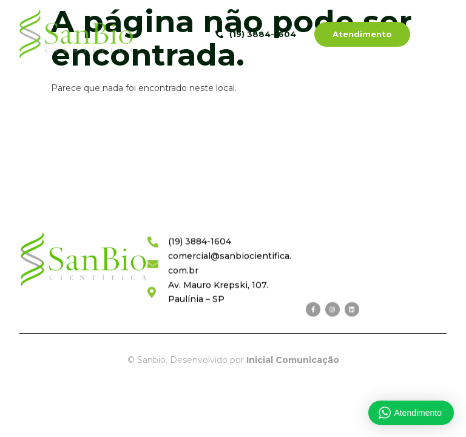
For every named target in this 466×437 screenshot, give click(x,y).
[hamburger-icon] (439, 35)
